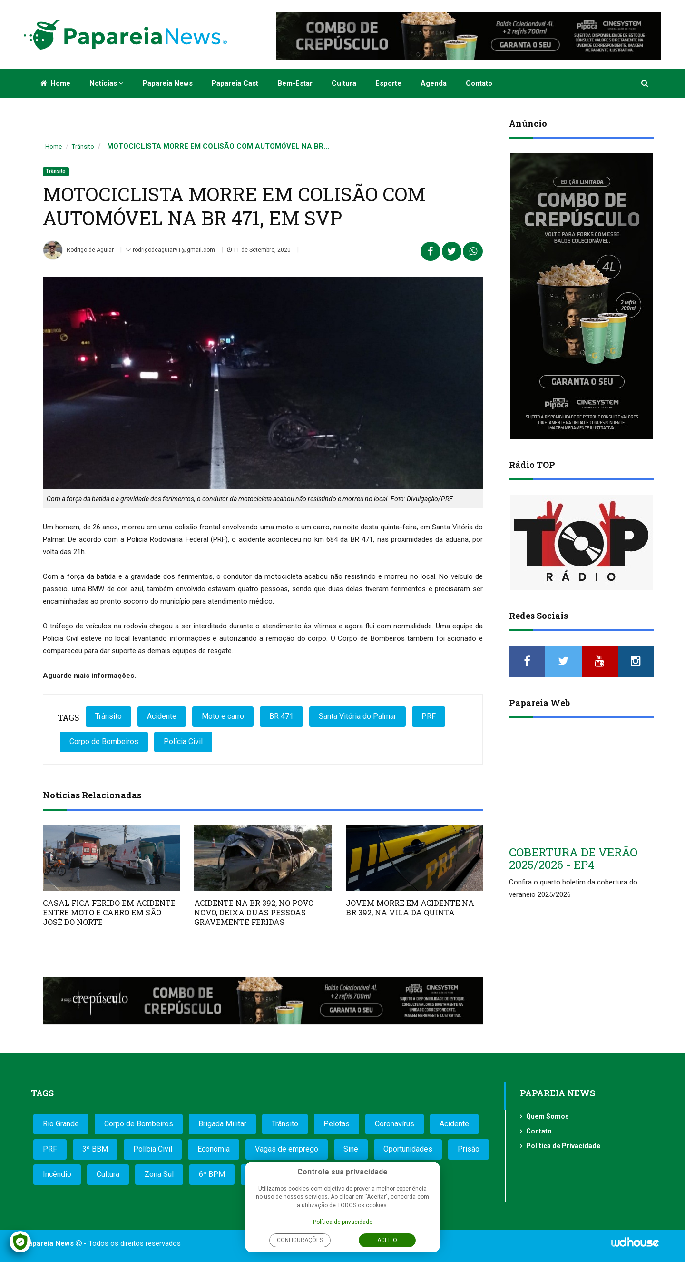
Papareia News (168, 83)
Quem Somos (547, 1116)
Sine (350, 1148)
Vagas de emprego (286, 1148)
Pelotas (336, 1123)
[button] (645, 83)
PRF (428, 716)
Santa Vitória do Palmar (357, 716)
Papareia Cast (235, 83)
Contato (479, 83)
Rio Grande (61, 1123)
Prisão (469, 1148)
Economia (213, 1148)
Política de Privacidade (563, 1146)
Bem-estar (295, 83)
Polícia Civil (183, 741)
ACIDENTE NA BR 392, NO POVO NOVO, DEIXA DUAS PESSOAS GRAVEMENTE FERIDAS (253, 912)
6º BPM (212, 1174)
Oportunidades (407, 1148)
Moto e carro (223, 716)
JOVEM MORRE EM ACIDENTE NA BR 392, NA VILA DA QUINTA (410, 907)
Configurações (300, 1240)
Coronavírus (394, 1123)
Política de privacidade (342, 1222)
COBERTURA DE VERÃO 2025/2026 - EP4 (573, 858)
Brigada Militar (222, 1123)
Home (55, 83)
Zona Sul (159, 1174)
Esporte (388, 83)
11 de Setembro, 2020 (259, 250)
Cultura (344, 83)
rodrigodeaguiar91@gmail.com (170, 250)
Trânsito (83, 146)
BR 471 (281, 716)
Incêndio (57, 1174)
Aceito (387, 1240)
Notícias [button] (106, 83)
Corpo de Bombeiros (103, 741)
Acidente (161, 716)
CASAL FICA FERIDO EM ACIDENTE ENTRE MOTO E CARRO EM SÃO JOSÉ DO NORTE (109, 912)
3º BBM (95, 1148)
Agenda (434, 83)
